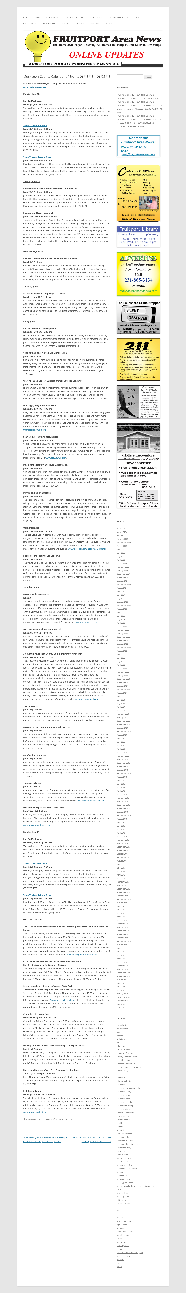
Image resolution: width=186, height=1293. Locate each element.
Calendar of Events (75, 17)
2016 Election (122, 1025)
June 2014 (121, 986)
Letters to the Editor (125, 1140)
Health (138, 17)
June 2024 (121, 595)
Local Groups (29, 23)
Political (120, 1217)
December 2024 (123, 574)
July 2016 (120, 906)
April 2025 (121, 560)
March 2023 (122, 626)
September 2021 (124, 689)
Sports (119, 1238)
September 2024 (124, 584)
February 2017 (123, 881)
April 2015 (121, 958)
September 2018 (124, 815)
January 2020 (122, 759)
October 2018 (122, 811)
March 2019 (122, 794)
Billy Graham (122, 1046)
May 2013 (121, 1007)
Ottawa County (123, 1203)
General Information (125, 1112)
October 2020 (122, 728)
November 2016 (123, 892)
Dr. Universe (122, 1074)
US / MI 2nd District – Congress (130, 1252)
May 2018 (121, 829)
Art (118, 1042)
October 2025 (122, 539)
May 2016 (121, 913)
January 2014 (122, 993)
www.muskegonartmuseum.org (82, 954)
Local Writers (48, 23)
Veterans (120, 1259)
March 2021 (122, 710)
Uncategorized (123, 1245)
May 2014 (121, 990)
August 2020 (122, 735)
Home (25, 17)
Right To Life (122, 1224)
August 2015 (122, 944)
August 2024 (122, 588)
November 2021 (123, 682)
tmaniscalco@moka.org (34, 429)
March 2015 (122, 962)
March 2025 (122, 563)
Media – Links (122, 1161)
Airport (120, 1035)
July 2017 (120, 864)
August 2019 (122, 777)
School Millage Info (125, 1231)
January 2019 (122, 801)
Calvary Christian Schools (127, 1056)
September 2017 (124, 857)
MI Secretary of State (126, 1165)
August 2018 (122, 818)
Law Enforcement (124, 1133)
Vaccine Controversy (125, 1256)
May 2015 (121, 955)
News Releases (123, 1193)
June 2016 (121, 909)
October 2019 (122, 770)
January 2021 (122, 717)
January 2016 (122, 927)
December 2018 (123, 804)
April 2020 (121, 749)
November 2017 (123, 850)
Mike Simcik (122, 1175)
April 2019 (121, 791)
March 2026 (122, 532)
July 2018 (120, 822)
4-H (118, 1032)
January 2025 (122, 570)
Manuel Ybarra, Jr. (124, 1158)
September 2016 (124, 899)
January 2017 (122, 885)
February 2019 (123, 797)
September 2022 (124, 647)
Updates (120, 1249)
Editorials (121, 1077)
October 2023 (122, 602)
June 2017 (121, 867)
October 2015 (122, 937)
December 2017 (123, 846)
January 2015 (122, 969)
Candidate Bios (123, 1060)
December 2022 (123, 637)
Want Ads (94, 23)
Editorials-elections (125, 1081)
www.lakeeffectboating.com (91, 800)
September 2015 (124, 941)
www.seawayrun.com (55, 457)
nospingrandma (123, 1196)
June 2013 (121, 1004)
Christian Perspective (119, 17)
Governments (52, 17)
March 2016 (122, 920)
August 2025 (122, 546)
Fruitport (121, 1084)
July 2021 (120, 696)
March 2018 (122, 836)
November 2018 (123, 808)
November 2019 (123, 766)
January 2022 (122, 675)
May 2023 (121, 619)
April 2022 (121, 665)
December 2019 (123, 763)
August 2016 (122, 902)
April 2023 (121, 623)
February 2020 (123, 756)
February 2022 (123, 672)
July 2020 (120, 738)
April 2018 (121, 832)
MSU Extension (123, 1179)
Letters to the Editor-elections (129, 1144)
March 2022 (122, 668)
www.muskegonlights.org (35, 1112)
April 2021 (121, 707)
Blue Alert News (123, 1049)
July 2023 (120, 612)
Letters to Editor (124, 1137)
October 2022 (122, 644)
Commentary (96, 17)
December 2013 (123, 997)
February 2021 (123, 714)
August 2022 (122, 651)
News (37, 17)
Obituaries (79, 23)
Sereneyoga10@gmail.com (63, 1000)
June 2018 (121, 825)
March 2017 (122, 878)
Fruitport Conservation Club (129, 1088)
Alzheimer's (122, 1039)
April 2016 (121, 916)
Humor (120, 1126)
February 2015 (123, 965)
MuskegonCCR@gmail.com (85, 699)
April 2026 (121, 528)
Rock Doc (121, 1228)
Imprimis (120, 1130)
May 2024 (121, 598)
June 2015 (121, 951)
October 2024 (122, 581)
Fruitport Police (123, 1098)
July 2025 (120, 549)
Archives (110, 23)
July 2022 (120, 654)
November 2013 (123, 1000)
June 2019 (121, 784)
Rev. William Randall (125, 1221)
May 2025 (121, 556)
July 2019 (120, 780)
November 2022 (123, 640)
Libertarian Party (124, 1147)
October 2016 (122, 895)
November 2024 (123, 577)
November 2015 (123, 934)
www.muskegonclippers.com (37, 825)
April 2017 (121, 874)
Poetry (119, 1214)
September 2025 (124, 542)
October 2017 (122, 853)
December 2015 (123, 930)
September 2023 (124, 605)
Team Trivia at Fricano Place (37, 895)
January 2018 (122, 843)
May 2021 (121, 703)
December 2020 (123, 721)
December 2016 (123, 888)
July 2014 (120, 983)
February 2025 (123, 567)
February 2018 (123, 839)
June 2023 (121, 616)
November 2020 (123, 724)
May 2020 (121, 745)
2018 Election (122, 1028)
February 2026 (123, 535)
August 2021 (122, 693)
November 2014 (123, 976)
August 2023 (122, 609)
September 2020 (124, 731)
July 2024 (120, 591)
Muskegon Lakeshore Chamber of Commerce (136, 1186)
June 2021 (121, 700)
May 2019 (121, 787)
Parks (119, 1207)
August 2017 (122, 860)
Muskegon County (125, 1182)
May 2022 (121, 661)
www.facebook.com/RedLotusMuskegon (87, 548)
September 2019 (124, 773)
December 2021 (123, 679)
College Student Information (129, 1067)
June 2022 (121, 658)
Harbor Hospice (123, 1119)
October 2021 (122, 686)
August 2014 (122, 979)
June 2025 (121, 553)
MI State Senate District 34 (128, 1168)
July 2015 (120, 948)
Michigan (121, 1172)
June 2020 (121, 742)
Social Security (123, 1235)
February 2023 (123, 630)
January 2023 (122, 633)
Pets (118, 1210)
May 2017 (121, 871)
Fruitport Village (123, 1109)
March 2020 (122, 752)
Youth (65, 23)
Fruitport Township (125, 1105)
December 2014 (123, 972)
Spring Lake (122, 1242)
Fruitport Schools (124, 1102)
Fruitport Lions (123, 1095)
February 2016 (123, 923)
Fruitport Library (124, 1091)
